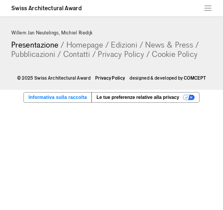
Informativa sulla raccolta (57, 97)
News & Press (172, 45)
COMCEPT (195, 78)
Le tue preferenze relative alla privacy (137, 97)
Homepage (87, 45)
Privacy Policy (124, 55)
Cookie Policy (174, 55)
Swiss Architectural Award (46, 8)
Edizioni (127, 45)
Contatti (79, 55)
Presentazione (37, 45)
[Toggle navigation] (208, 8)
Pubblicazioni (36, 55)
